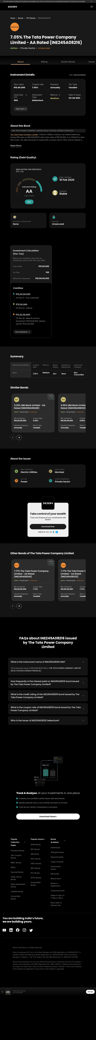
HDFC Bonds (36, 863)
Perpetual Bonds (17, 850)
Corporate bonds (58, 890)
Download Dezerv (48, 816)
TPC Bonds (30, 18)
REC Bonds (35, 849)
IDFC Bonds (35, 858)
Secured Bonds (17, 871)
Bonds (20, 18)
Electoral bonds (57, 856)
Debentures (55, 847)
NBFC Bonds (16, 862)
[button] (18, 841)
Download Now (47, 526)
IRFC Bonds (35, 868)
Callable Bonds (17, 891)
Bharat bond (56, 878)
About (20, 61)
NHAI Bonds (36, 844)
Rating (44, 61)
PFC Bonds (35, 872)
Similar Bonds (68, 61)
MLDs (13, 867)
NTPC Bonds (36, 877)
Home (12, 18)
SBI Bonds (35, 853)
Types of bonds (57, 861)
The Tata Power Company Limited (24, 134)
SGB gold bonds (57, 852)
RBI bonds (55, 873)
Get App (90, 991)
